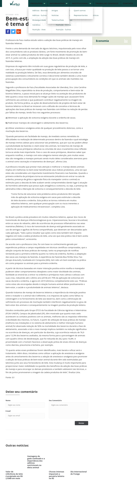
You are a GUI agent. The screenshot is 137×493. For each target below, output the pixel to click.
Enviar (81, 423)
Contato (128, 3)
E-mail (8, 411)
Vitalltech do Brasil (15, 3)
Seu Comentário (55, 400)
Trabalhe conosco (106, 3)
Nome (8, 400)
